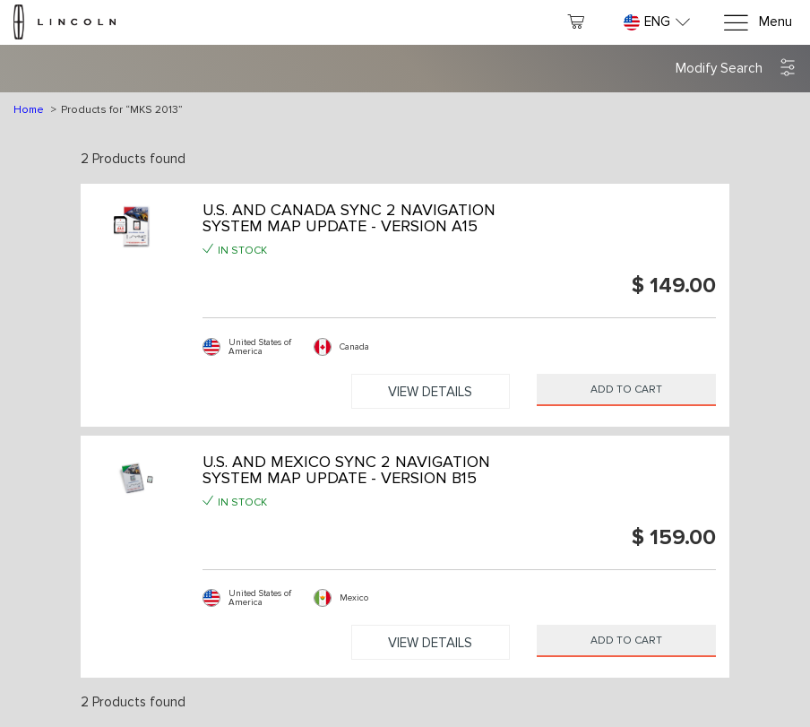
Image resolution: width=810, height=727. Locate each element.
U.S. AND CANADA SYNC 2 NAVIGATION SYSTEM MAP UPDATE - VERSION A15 (348, 218)
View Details (430, 392)
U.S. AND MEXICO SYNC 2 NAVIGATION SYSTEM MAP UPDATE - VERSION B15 (346, 470)
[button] (736, 68)
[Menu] (757, 22)
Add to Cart (626, 389)
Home (28, 110)
